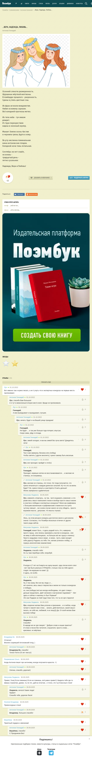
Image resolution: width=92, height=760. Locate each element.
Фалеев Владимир (11, 702)
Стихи (41, 3)
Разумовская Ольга (11, 659)
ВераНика (8, 720)
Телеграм (51, 751)
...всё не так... (46, 206)
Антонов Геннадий (9, 30)
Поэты (48, 3)
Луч (5, 387)
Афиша (34, 3)
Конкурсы (79, 3)
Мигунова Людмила (31, 495)
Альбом (61, 3)
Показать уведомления (16, 3)
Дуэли (54, 3)
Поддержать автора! (81, 178)
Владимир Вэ (9, 637)
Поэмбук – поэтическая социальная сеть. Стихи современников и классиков (6, 3)
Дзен (39, 751)
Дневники (70, 3)
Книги (27, 3)
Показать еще (46, 382)
